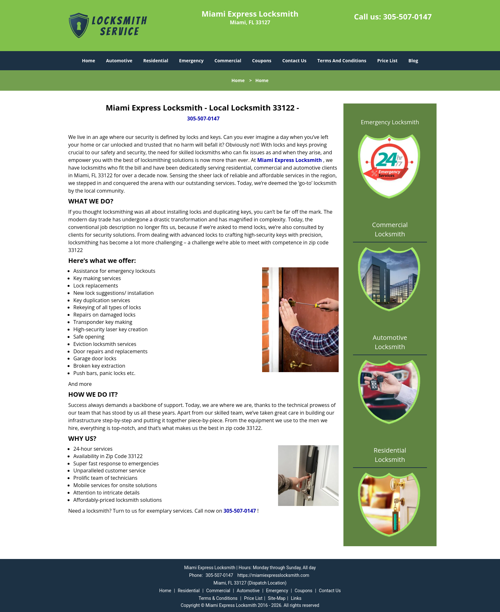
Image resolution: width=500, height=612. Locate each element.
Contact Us (294, 60)
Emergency (191, 60)
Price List (387, 60)
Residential (155, 60)
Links (296, 598)
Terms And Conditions (341, 60)
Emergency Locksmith (390, 122)
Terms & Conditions (218, 598)
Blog (413, 60)
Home (88, 60)
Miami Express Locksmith (289, 160)
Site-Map (276, 598)
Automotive (119, 60)
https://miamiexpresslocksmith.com (273, 575)
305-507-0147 (407, 16)
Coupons (261, 60)
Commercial (228, 60)
